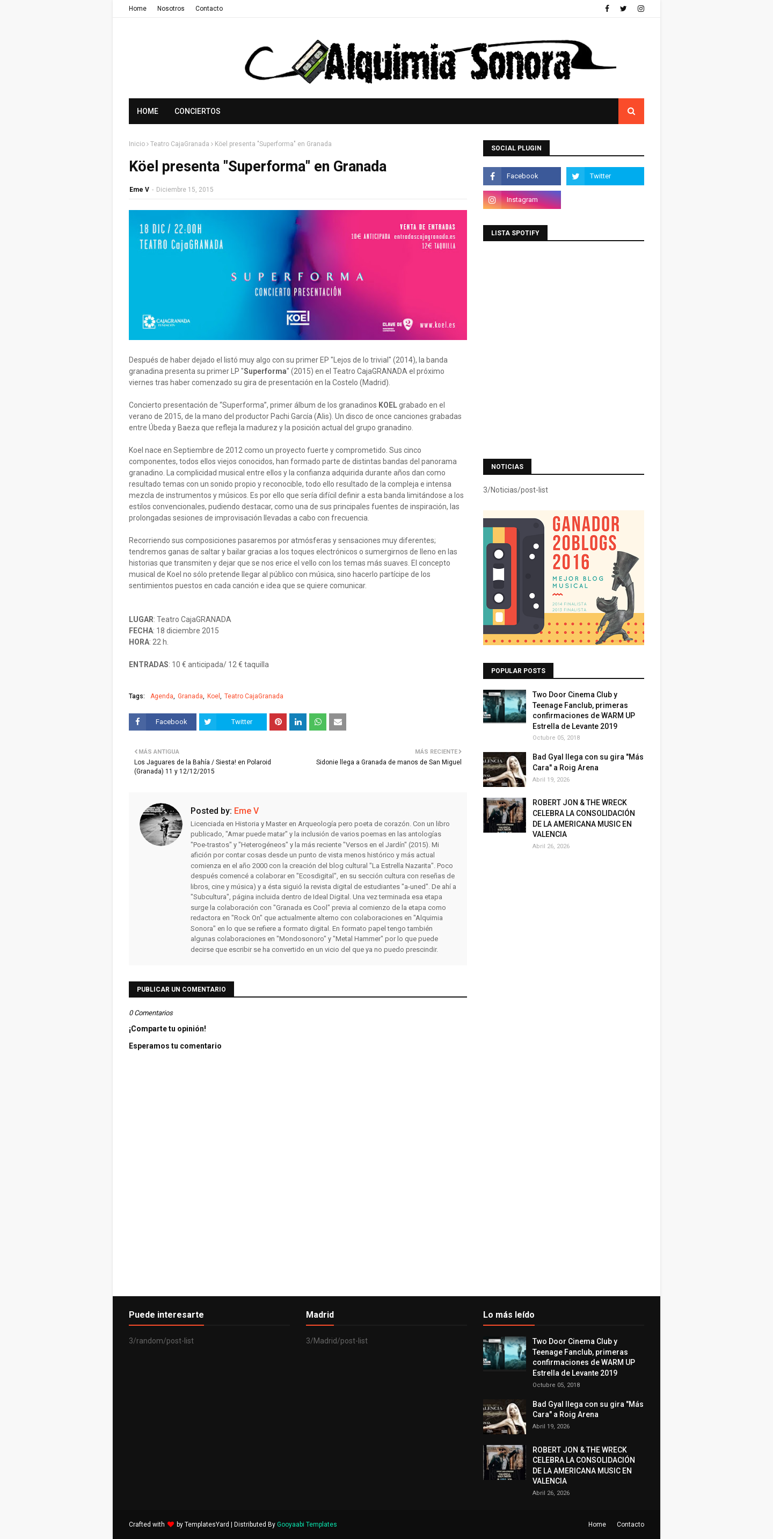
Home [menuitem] (147, 111)
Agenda (161, 696)
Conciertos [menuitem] (197, 111)
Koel (213, 696)
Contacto (209, 8)
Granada (190, 696)
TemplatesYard (207, 1524)
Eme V (139, 189)
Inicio (137, 144)
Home (138, 8)
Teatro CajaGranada (179, 144)
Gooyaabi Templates (307, 1524)
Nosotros (171, 8)
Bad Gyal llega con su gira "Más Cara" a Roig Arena (588, 762)
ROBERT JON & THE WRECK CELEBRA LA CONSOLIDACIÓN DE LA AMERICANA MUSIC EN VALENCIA (584, 818)
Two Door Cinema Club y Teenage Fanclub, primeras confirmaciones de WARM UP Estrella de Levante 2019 (584, 710)
